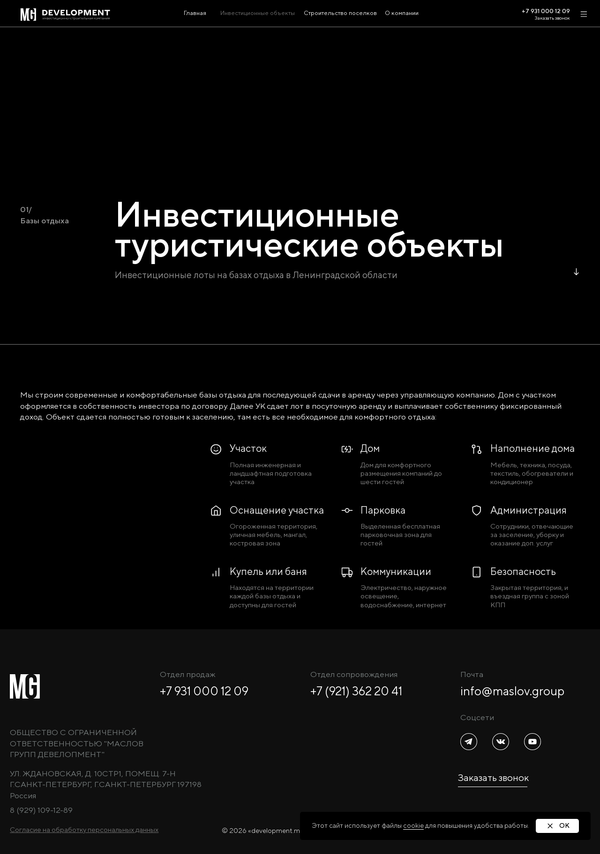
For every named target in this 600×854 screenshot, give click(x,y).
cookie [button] (413, 825)
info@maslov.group (512, 691)
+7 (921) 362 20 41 (356, 691)
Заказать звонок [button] (552, 18)
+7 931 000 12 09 (204, 691)
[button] (84, 829)
